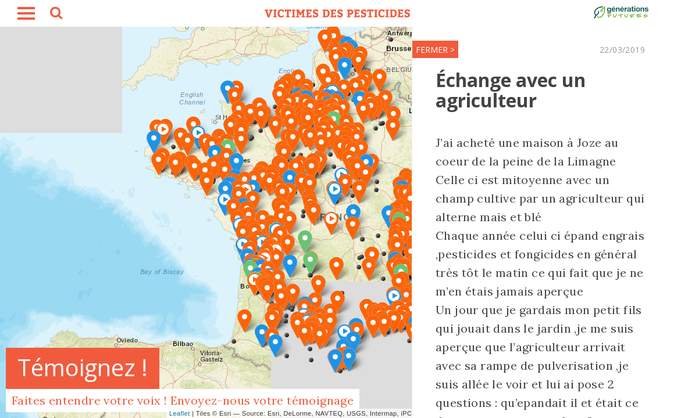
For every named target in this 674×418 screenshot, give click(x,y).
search (55, 14)
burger (26, 13)
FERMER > (348, 49)
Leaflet (179, 413)
